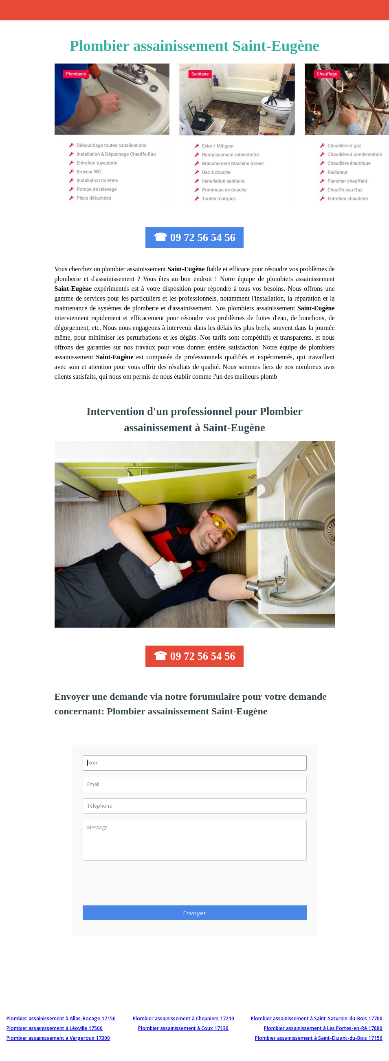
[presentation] (145, 885)
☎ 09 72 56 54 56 (194, 237)
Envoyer (194, 913)
